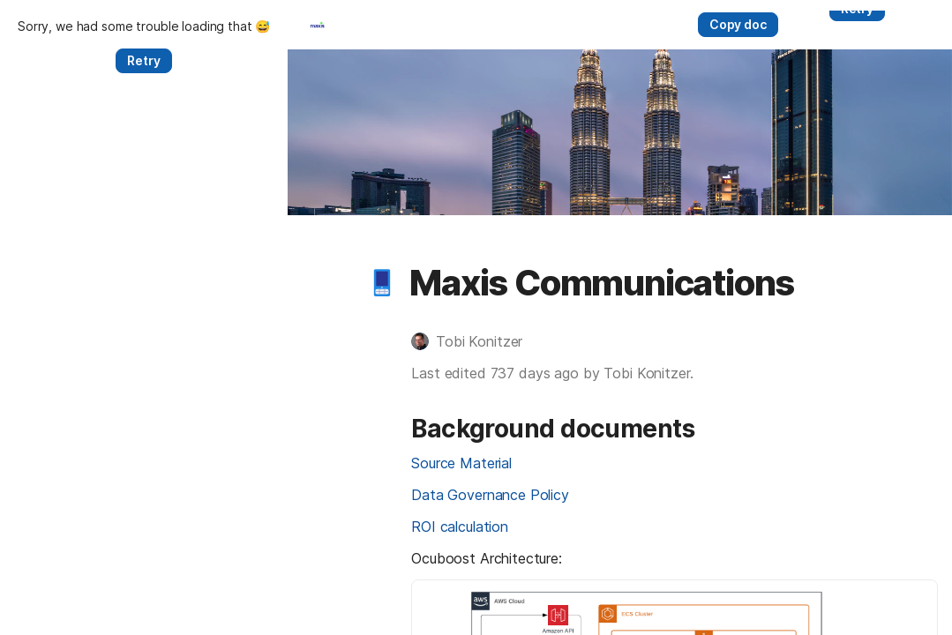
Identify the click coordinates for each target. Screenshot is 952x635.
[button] (94, 355)
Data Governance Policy (202, 567)
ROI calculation (172, 599)
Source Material (174, 535)
